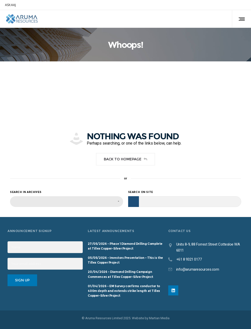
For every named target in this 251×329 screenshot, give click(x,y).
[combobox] (66, 201)
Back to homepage (125, 159)
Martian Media (159, 318)
